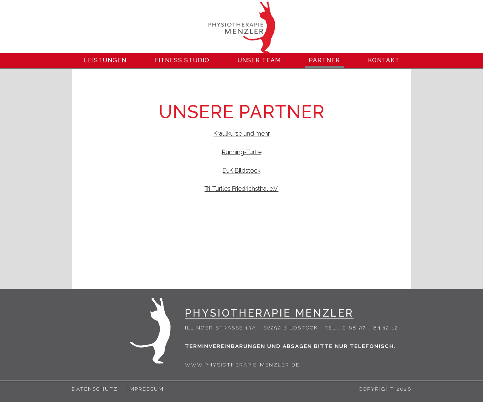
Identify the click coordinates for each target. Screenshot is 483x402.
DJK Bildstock (241, 170)
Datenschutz (95, 389)
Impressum (146, 389)
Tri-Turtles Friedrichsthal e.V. (241, 188)
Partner (324, 60)
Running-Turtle (241, 152)
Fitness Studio (181, 60)
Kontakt (384, 60)
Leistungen (105, 60)
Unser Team (259, 60)
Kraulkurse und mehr (242, 133)
